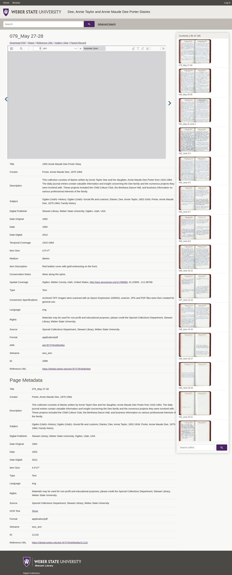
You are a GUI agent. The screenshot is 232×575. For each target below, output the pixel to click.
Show (35, 511)
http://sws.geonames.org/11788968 (108, 282)
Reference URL (44, 42)
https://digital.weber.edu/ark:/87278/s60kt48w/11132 (60, 542)
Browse (16, 2)
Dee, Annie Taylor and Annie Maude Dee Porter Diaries (109, 12)
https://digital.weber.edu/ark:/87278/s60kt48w (66, 368)
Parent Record (78, 42)
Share (31, 42)
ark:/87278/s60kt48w (53, 345)
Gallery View (61, 42)
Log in (227, 2)
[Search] (43, 24)
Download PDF (18, 42)
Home (6, 2)
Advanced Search (107, 24)
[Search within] (196, 447)
